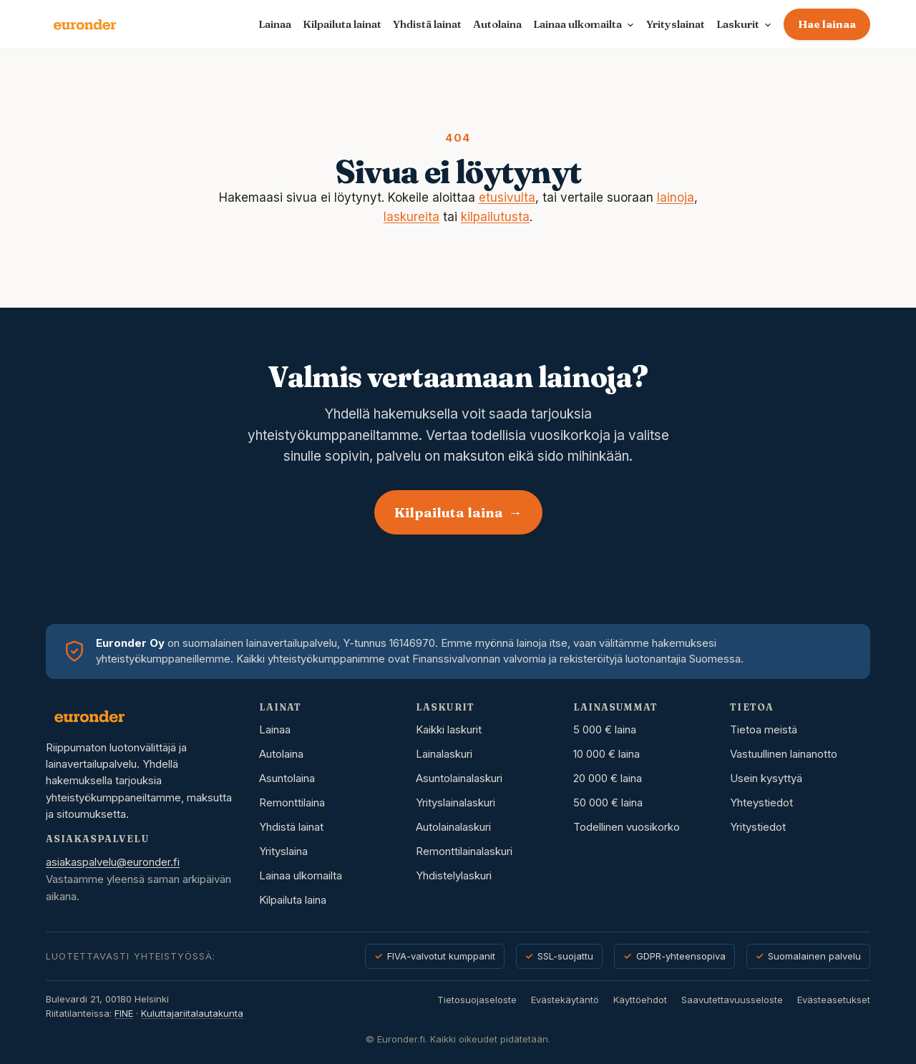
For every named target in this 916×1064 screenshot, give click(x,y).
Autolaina (497, 24)
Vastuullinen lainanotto (783, 754)
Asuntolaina (287, 778)
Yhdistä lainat (427, 24)
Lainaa (274, 24)
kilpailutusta (495, 217)
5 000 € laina (604, 729)
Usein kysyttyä (766, 778)
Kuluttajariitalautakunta (192, 1013)
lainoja (675, 197)
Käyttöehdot (640, 999)
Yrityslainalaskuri (455, 802)
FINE (123, 1013)
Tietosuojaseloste (477, 999)
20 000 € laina (607, 778)
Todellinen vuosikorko (626, 827)
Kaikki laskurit (449, 729)
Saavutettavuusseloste (732, 999)
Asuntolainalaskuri (459, 778)
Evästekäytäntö (565, 999)
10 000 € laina (606, 754)
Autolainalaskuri (453, 827)
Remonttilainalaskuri (464, 851)
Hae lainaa (827, 24)
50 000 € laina (608, 802)
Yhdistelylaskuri (454, 875)
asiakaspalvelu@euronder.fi (113, 862)
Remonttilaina (292, 802)
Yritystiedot (758, 827)
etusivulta (507, 197)
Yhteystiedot (761, 802)
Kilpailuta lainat (342, 24)
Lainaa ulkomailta (300, 875)
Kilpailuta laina (458, 512)
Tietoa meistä (763, 729)
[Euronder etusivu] (85, 24)
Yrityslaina (283, 851)
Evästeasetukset (833, 999)
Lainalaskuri (444, 754)
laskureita (411, 217)
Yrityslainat (675, 24)
